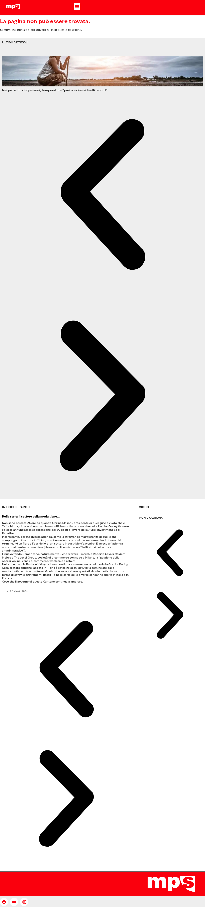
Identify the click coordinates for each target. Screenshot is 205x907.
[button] (77, 6)
